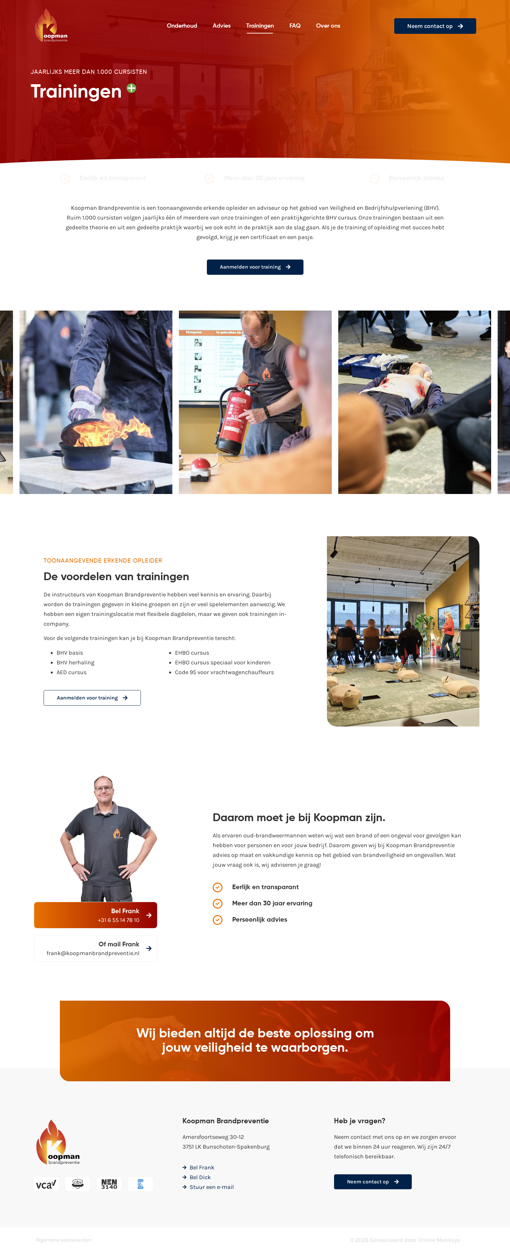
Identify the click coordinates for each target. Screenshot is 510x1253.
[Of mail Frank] (109, 949)
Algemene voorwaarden (67, 1240)
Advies (222, 26)
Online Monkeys (439, 1240)
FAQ (295, 26)
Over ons (328, 26)
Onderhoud (182, 26)
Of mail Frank (78, 945)
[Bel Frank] (148, 915)
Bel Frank (124, 912)
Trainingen (260, 26)
